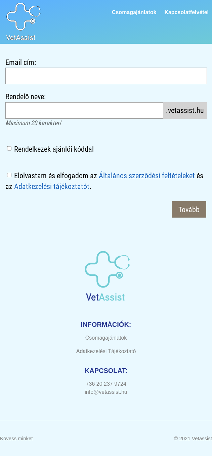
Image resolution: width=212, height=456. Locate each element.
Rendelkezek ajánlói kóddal (54, 149)
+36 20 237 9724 (106, 384)
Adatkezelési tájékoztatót (51, 186)
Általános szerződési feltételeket (147, 175)
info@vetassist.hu (106, 392)
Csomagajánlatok (134, 12)
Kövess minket (16, 438)
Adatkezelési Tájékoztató (106, 351)
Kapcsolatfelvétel (186, 12)
